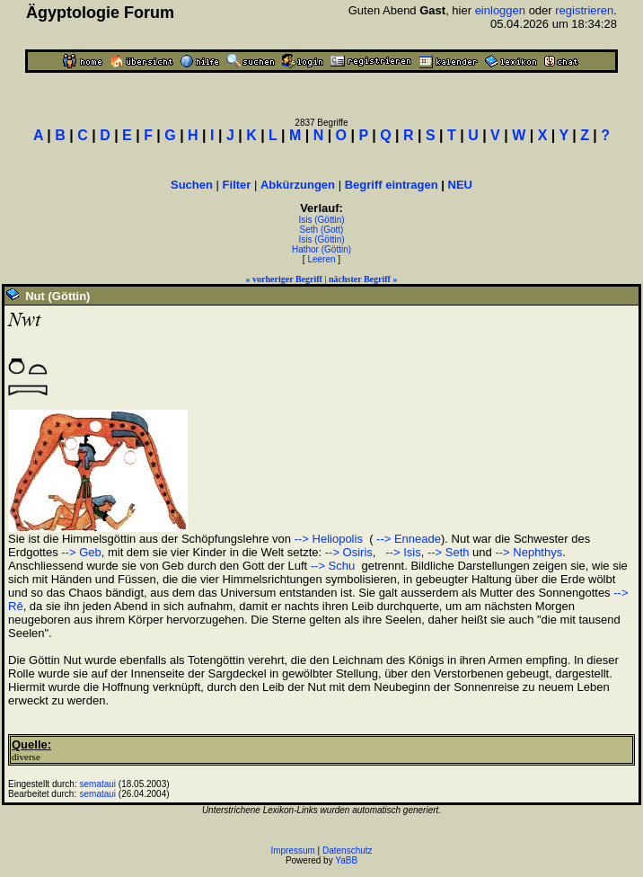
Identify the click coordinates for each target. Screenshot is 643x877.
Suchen (192, 184)
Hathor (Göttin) (321, 249)
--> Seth (448, 552)
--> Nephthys (528, 552)
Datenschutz (347, 850)
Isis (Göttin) (321, 220)
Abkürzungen (297, 184)
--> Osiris (349, 552)
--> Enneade (407, 538)
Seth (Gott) (322, 230)
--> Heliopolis (329, 538)
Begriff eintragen (391, 184)
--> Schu (333, 565)
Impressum (292, 850)
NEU (460, 184)
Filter (237, 184)
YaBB (346, 860)
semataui (98, 784)
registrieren (584, 10)
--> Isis (402, 552)
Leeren (321, 259)
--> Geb (81, 552)
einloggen (500, 10)
